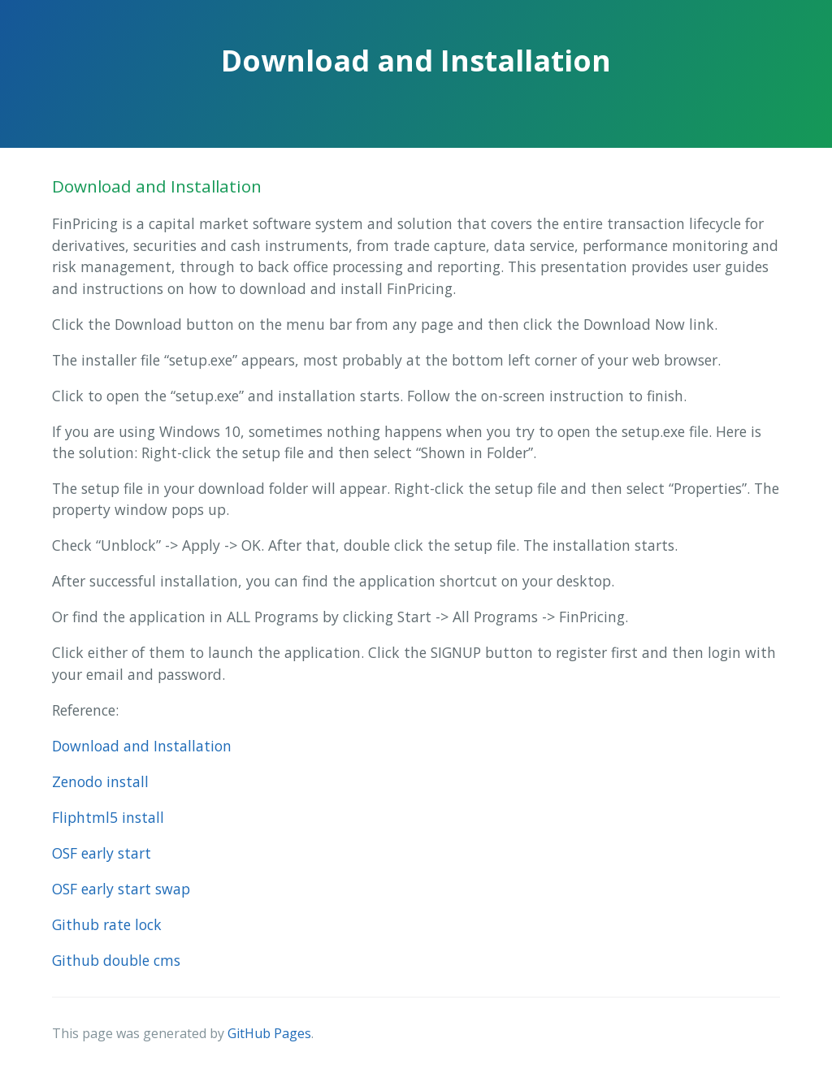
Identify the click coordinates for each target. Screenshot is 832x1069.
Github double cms (116, 960)
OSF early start (101, 853)
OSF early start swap (121, 888)
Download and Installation (142, 745)
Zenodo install (100, 781)
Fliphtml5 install (108, 817)
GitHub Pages (269, 1033)
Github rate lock (107, 924)
